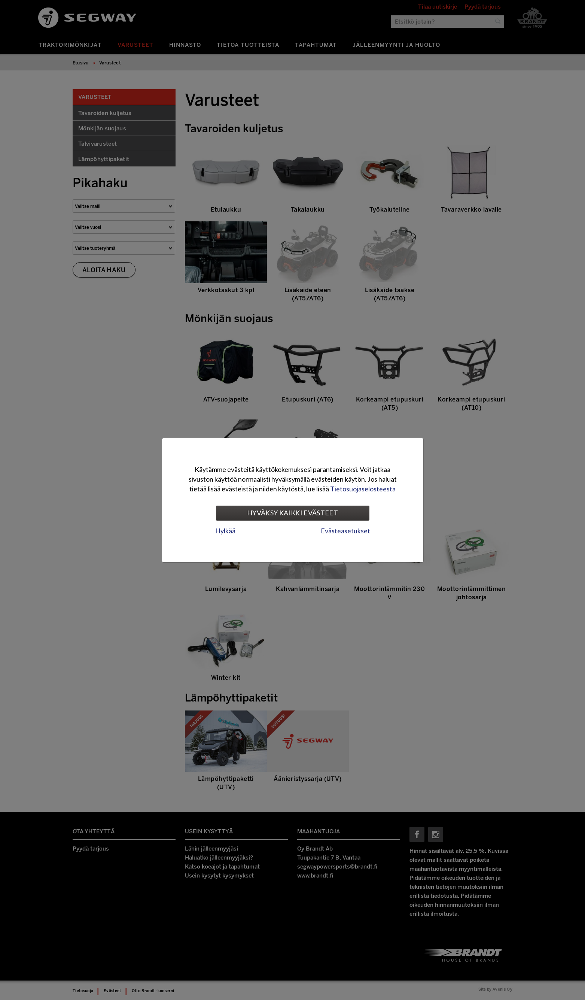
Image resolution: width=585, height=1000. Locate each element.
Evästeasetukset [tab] (345, 531)
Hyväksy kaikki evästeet (292, 513)
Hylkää (225, 531)
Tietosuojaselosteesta (363, 489)
